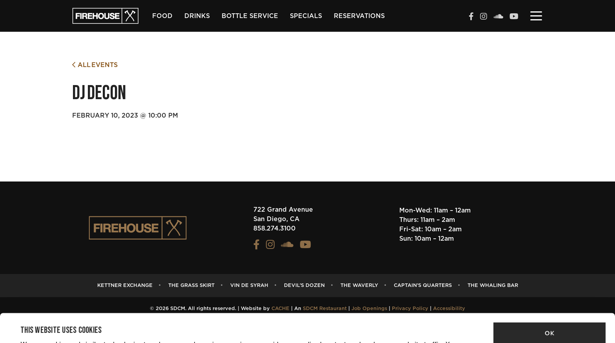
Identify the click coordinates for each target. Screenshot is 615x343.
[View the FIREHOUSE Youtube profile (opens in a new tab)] (514, 17)
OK (549, 306)
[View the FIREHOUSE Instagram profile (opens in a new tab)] (483, 17)
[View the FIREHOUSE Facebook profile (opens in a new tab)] (471, 17)
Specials (306, 16)
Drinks (197, 16)
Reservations (359, 16)
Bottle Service (250, 16)
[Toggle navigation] (536, 15)
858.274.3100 (274, 228)
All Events (95, 65)
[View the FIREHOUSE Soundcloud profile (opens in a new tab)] (498, 17)
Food (162, 16)
